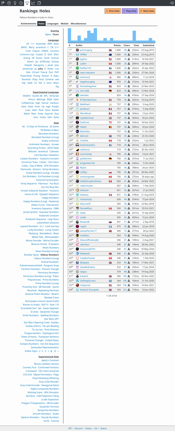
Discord (78, 428)
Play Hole (129, 10)
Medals (64, 23)
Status (103, 428)
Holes (41, 23)
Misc (78, 23)
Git (95, 428)
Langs (53, 23)
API (70, 428)
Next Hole (147, 10)
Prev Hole (112, 10)
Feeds (88, 428)
